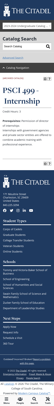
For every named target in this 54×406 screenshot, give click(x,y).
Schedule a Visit (12, 338)
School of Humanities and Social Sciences (22, 286)
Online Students (12, 251)
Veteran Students (13, 246)
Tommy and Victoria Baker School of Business (25, 271)
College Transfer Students (18, 240)
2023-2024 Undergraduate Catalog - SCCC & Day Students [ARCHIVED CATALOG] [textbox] (27, 26)
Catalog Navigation (17, 67)
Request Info (10, 332)
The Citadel (21, 370)
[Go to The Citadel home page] (27, 10)
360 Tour (8, 343)
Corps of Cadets (12, 229)
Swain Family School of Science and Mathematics (24, 295)
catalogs (9, 384)
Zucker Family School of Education (24, 302)
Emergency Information (14, 374)
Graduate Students (14, 235)
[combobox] (27, 26)
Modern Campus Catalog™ (34, 393)
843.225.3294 (11, 205)
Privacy (20, 378)
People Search (33, 378)
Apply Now (9, 326)
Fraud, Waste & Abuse (40, 374)
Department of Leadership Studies (23, 308)
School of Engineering (16, 279)
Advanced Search (13, 57)
